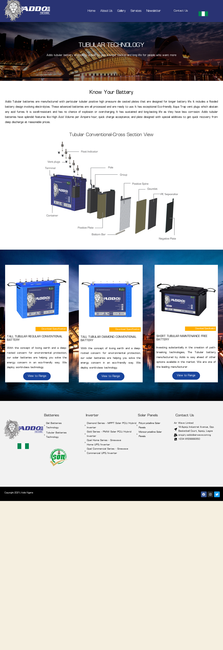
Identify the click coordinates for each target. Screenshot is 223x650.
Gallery (121, 11)
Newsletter (153, 11)
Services (136, 11)
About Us (106, 11)
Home (91, 11)
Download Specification (54, 329)
